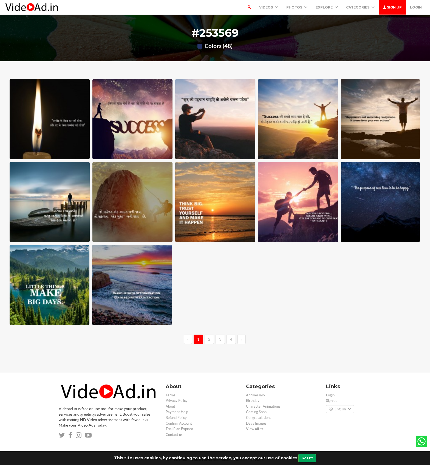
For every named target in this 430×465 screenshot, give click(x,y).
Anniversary (255, 395)
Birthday (252, 401)
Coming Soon (256, 412)
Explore (327, 7)
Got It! (307, 458)
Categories (360, 7)
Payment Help (177, 412)
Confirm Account (179, 423)
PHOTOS (296, 7)
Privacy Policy (177, 401)
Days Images (256, 423)
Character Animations (263, 406)
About (170, 406)
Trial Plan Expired (179, 429)
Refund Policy (176, 418)
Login (416, 7)
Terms (171, 395)
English (340, 409)
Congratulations (258, 418)
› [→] (241, 339)
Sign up (392, 7)
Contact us (174, 435)
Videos (268, 7)
